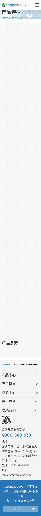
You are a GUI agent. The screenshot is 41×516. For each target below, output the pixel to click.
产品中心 (9, 375)
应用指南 (9, 384)
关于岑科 (9, 401)
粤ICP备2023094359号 (20, 500)
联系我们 (9, 410)
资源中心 (9, 393)
